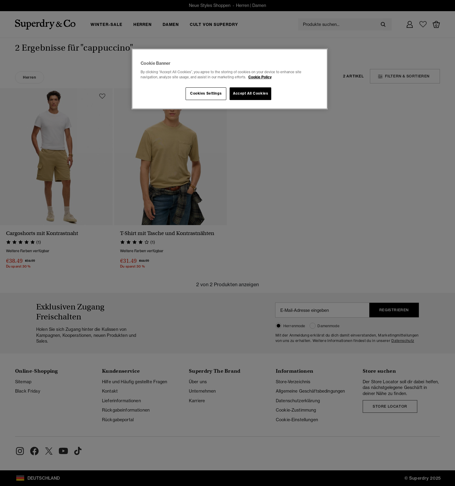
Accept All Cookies (250, 93)
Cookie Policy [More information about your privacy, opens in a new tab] (260, 77)
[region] (230, 79)
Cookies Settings (205, 93)
